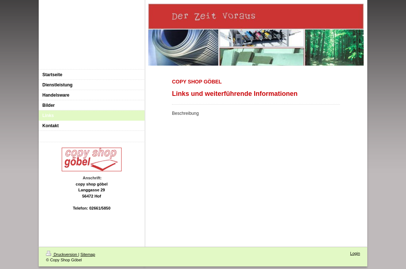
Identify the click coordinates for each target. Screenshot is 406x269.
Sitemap (87, 254)
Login (355, 253)
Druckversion (62, 254)
